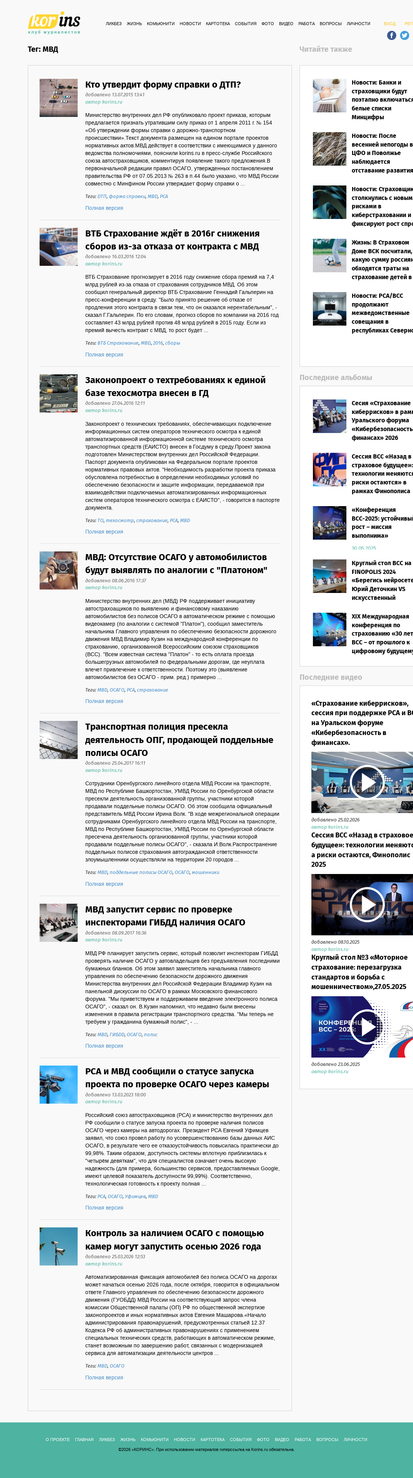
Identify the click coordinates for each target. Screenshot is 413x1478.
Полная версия (104, 208)
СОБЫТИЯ (246, 24)
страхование (151, 521)
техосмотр (120, 521)
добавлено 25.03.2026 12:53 (115, 1257)
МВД (153, 197)
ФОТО (268, 24)
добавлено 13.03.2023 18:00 (115, 1095)
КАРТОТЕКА (218, 24)
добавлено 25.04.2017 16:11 (115, 763)
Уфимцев (135, 1197)
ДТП (102, 197)
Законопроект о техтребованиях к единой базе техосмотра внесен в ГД (175, 387)
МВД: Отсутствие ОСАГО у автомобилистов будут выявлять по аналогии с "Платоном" (176, 564)
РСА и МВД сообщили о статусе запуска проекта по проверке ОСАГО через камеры (177, 1078)
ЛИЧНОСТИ (358, 24)
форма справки (127, 197)
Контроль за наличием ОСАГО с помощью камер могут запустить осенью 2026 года (174, 1240)
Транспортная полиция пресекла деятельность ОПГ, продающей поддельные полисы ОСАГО (179, 740)
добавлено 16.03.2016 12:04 (115, 257)
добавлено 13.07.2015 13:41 (115, 95)
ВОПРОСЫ (331, 24)
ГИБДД (117, 1035)
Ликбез (114, 24)
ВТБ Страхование (118, 343)
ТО (100, 521)
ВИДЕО (286, 24)
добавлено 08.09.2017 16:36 (116, 933)
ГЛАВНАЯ (84, 1440)
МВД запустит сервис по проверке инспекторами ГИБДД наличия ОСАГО (165, 916)
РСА (164, 197)
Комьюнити (161, 24)
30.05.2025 (364, 548)
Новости (190, 24)
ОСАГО (117, 690)
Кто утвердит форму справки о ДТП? (163, 85)
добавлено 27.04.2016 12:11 (115, 403)
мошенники (205, 873)
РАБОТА (306, 24)
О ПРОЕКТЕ (58, 1440)
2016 (158, 343)
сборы (172, 343)
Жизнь (134, 24)
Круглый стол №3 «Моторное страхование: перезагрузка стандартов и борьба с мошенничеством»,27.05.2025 (359, 972)
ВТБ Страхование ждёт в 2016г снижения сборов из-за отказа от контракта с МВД (172, 240)
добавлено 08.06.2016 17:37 (115, 581)
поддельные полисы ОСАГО (141, 873)
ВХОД (389, 24)
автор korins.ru (103, 102)
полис (151, 1035)
